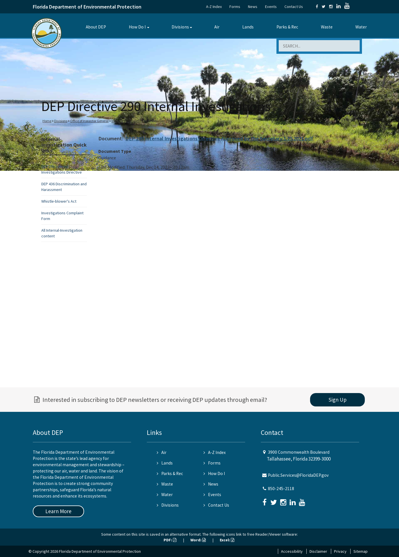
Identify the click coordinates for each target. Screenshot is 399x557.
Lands (248, 27)
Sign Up (338, 399)
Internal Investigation (127, 121)
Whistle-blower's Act (58, 201)
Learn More (58, 511)
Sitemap (360, 551)
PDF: (170, 539)
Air (216, 27)
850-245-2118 (281, 488)
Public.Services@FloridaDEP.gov (298, 475)
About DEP (96, 27)
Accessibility (292, 551)
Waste (327, 27)
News (252, 6)
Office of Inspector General (89, 121)
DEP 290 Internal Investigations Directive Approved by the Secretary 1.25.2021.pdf (219, 138)
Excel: (227, 539)
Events (271, 6)
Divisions (180, 27)
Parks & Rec (287, 27)
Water (361, 27)
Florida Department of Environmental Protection (87, 6)
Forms (234, 6)
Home (46, 121)
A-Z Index (214, 6)
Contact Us (293, 6)
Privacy (340, 551)
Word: (198, 539)
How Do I (137, 27)
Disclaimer (318, 551)
